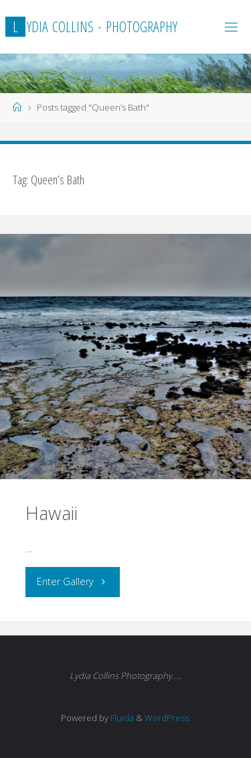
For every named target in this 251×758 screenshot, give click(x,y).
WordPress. (168, 718)
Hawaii (51, 513)
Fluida (121, 718)
